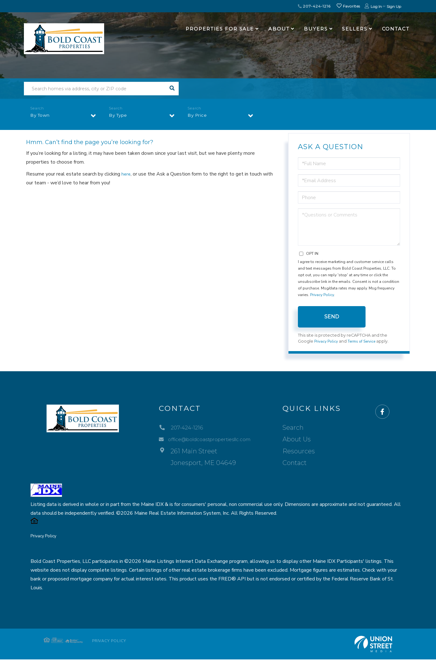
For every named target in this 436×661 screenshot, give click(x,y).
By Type (120, 117)
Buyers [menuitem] (315, 29)
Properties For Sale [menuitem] (220, 29)
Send (331, 317)
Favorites (348, 6)
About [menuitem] (278, 29)
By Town (41, 117)
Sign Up (394, 6)
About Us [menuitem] (306, 440)
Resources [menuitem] (308, 451)
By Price (198, 117)
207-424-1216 (314, 6)
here (126, 174)
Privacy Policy (322, 294)
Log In (376, 6)
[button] (172, 88)
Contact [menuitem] (396, 29)
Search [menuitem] (302, 428)
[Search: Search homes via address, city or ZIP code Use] (94, 88)
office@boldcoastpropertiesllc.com (208, 440)
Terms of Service (365, 342)
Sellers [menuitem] (354, 29)
